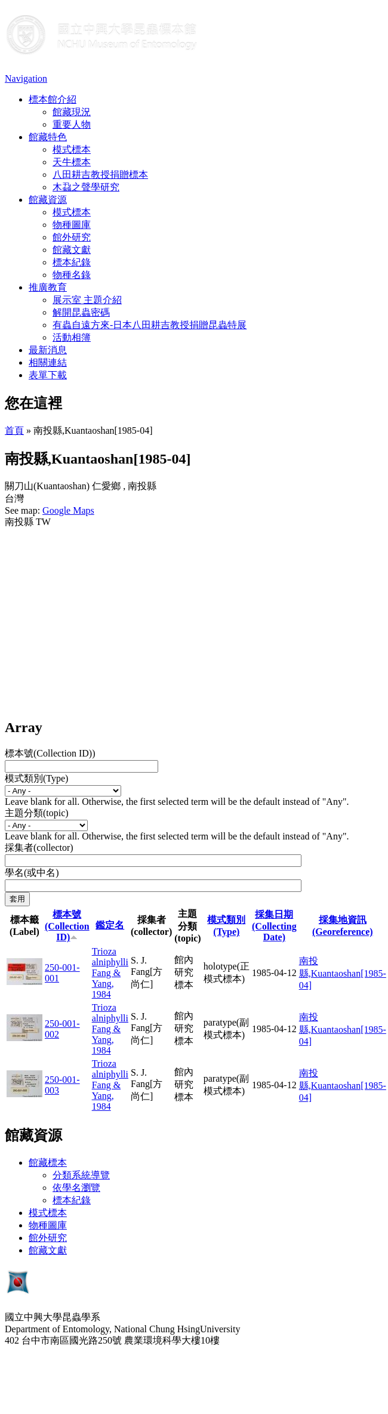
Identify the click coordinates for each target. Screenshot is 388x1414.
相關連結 (48, 362)
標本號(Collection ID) (67, 925)
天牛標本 (72, 162)
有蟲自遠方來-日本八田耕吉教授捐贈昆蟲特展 (150, 325)
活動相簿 (72, 337)
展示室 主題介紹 (87, 300)
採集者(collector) (39, 847)
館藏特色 (48, 137)
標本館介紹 (52, 99)
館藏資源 (48, 199)
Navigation (26, 78)
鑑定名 (110, 925)
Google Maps (68, 510)
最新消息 (48, 350)
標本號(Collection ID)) (50, 753)
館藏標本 (48, 1162)
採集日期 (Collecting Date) (274, 925)
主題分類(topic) (37, 813)
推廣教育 (48, 287)
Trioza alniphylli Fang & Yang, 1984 (110, 972)
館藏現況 (72, 112)
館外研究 (72, 237)
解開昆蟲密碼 (81, 312)
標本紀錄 (72, 262)
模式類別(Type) (36, 778)
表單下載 (48, 375)
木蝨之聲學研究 (86, 187)
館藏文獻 (72, 250)
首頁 (14, 430)
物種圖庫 (72, 225)
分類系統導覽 (81, 1175)
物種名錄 (72, 275)
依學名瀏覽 (76, 1188)
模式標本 (72, 149)
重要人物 (72, 124)
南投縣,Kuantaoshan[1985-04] (342, 973)
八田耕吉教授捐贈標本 (100, 174)
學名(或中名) (32, 872)
